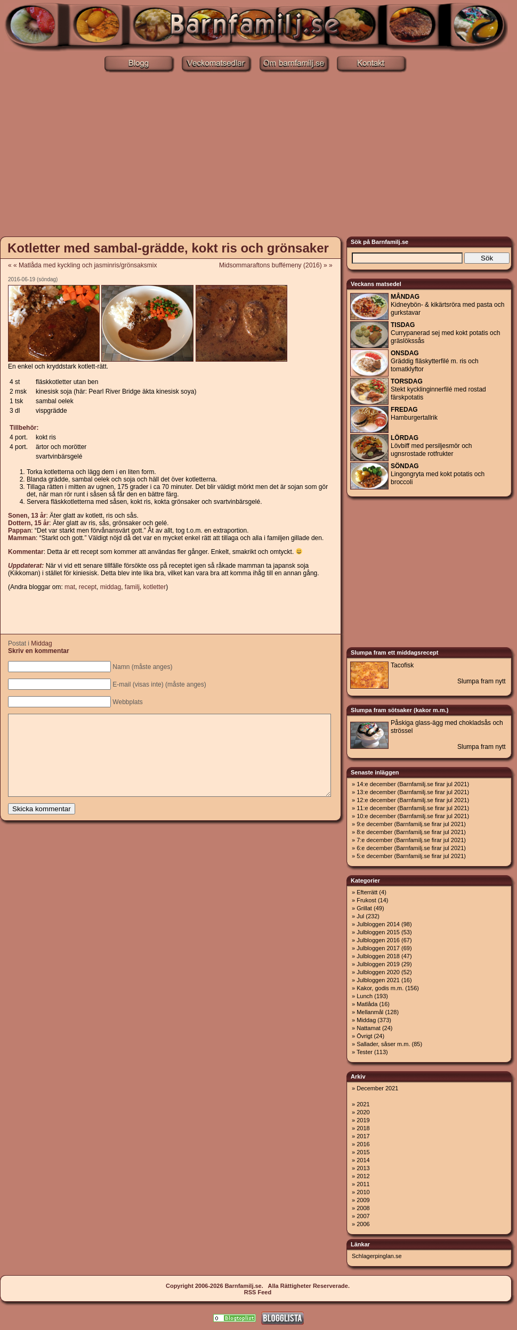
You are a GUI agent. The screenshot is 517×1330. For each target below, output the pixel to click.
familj (132, 587)
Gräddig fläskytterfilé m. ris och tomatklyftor (435, 361)
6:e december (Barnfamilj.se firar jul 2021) (411, 848)
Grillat (364, 908)
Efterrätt (367, 892)
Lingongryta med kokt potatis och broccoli (437, 474)
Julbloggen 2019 (378, 964)
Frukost (366, 900)
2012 (363, 1176)
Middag (41, 643)
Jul (360, 916)
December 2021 (377, 1088)
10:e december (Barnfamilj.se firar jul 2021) (413, 816)
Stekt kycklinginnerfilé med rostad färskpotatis (438, 389)
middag (110, 587)
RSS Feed (257, 1292)
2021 (363, 1104)
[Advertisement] (258, 153)
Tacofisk (402, 665)
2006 (363, 1224)
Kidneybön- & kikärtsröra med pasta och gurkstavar (447, 304)
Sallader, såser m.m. (383, 1044)
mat (69, 587)
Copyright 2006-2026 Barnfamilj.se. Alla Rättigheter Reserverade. (258, 1286)
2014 (363, 1160)
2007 (363, 1216)
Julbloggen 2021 (378, 980)
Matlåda (367, 1004)
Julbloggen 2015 (378, 932)
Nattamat (369, 1028)
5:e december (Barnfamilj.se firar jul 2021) (411, 856)
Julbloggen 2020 (378, 972)
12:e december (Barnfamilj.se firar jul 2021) (413, 800)
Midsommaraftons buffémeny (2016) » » (279, 265)
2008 (363, 1208)
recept (87, 587)
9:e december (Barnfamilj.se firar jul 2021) (411, 824)
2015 (363, 1152)
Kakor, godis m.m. (380, 988)
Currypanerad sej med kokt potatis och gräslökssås (445, 333)
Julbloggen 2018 (378, 956)
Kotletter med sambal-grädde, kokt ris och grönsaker (168, 248)
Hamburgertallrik (414, 413)
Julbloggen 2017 (378, 948)
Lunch (365, 996)
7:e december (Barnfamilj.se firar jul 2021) (411, 840)
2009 (363, 1200)
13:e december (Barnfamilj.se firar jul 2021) (413, 792)
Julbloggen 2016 (378, 940)
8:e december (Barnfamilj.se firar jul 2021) (411, 832)
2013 (363, 1168)
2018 (363, 1128)
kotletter (154, 587)
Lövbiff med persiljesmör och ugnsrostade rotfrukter (431, 446)
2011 (363, 1184)
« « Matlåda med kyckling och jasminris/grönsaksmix (82, 265)
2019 (363, 1120)
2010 (363, 1192)
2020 (363, 1112)
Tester (365, 1052)
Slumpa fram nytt (481, 681)
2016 (363, 1144)
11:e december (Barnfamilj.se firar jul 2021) (413, 808)
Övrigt (364, 1036)
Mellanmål (370, 1012)
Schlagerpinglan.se (377, 1256)
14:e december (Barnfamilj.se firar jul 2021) (413, 784)
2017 (363, 1136)
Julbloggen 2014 (378, 924)
